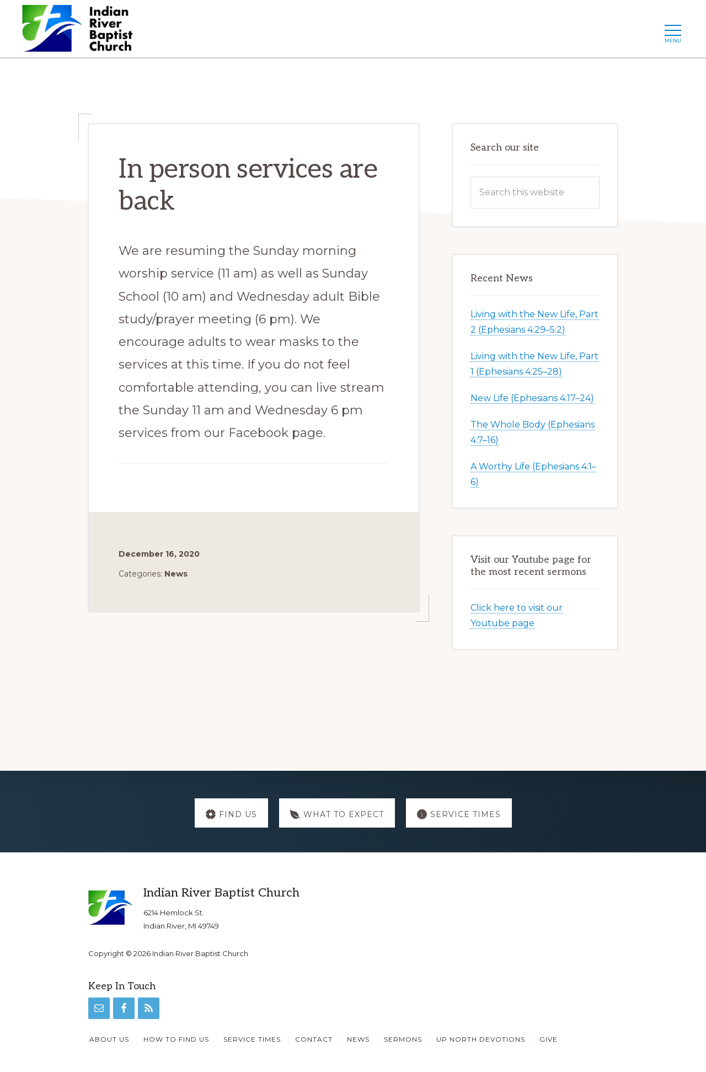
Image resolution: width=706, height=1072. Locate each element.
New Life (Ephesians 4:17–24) (532, 398)
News (176, 574)
